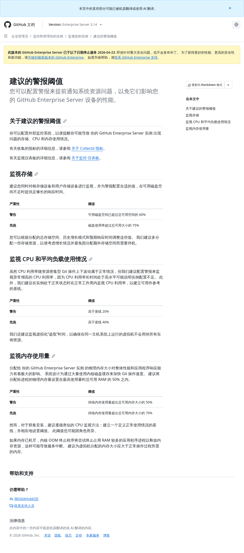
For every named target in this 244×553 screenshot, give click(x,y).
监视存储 (24, 174)
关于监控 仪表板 (85, 157)
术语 (47, 535)
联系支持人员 (22, 505)
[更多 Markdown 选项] (228, 85)
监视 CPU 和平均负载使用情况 (51, 259)
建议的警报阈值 (105, 36)
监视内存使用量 (32, 356)
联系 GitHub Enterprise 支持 (136, 57)
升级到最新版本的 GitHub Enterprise (56, 57)
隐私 (58, 535)
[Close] (230, 7)
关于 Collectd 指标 (87, 148)
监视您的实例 (78, 36)
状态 (68, 535)
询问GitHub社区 (24, 498)
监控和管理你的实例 (48, 36)
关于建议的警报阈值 (38, 121)
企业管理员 (19, 36)
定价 (79, 535)
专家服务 (92, 535)
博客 (106, 535)
